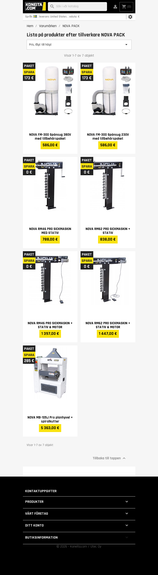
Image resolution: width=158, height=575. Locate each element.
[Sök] (77, 6)
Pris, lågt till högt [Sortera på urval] (79, 44)
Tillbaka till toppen (110, 458)
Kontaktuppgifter (41, 491)
